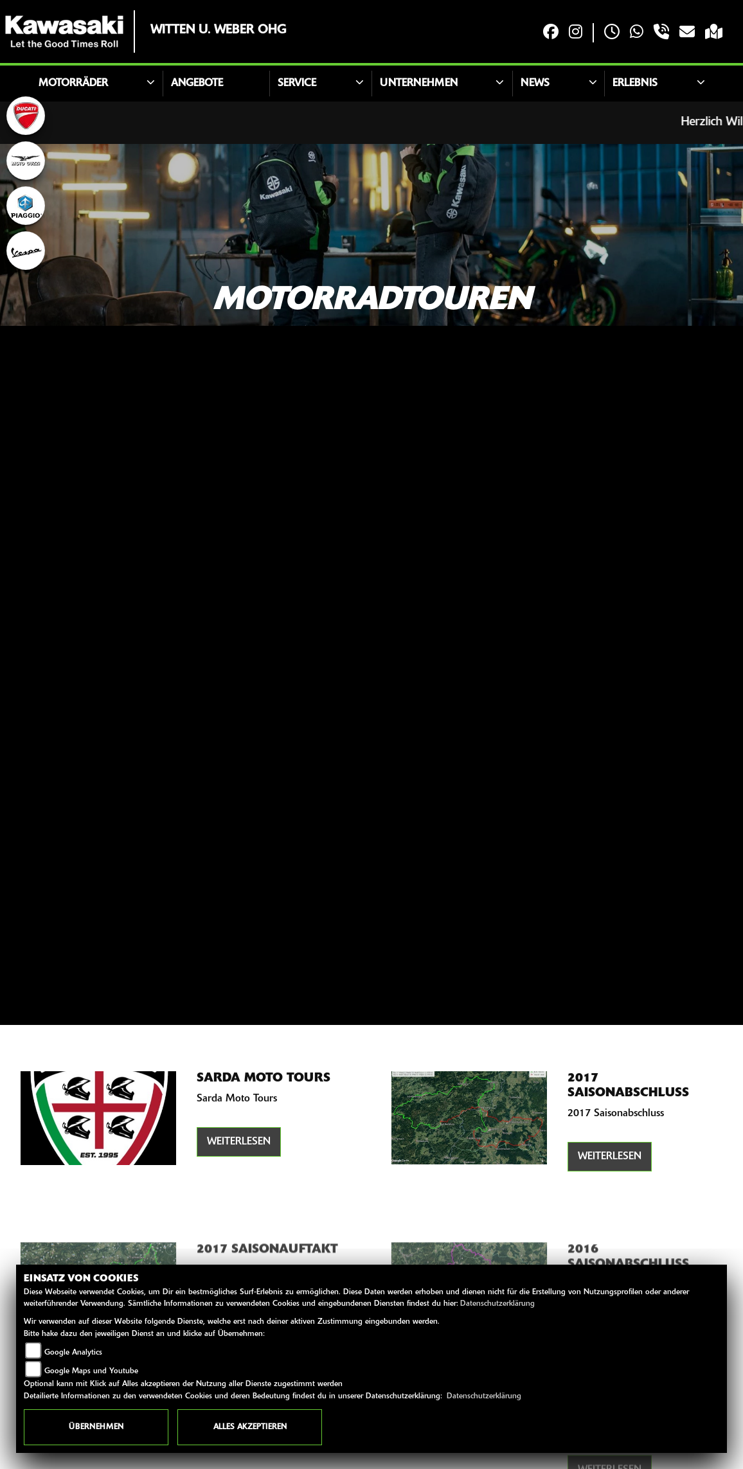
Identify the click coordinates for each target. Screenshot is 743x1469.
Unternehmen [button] (419, 83)
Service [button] (297, 83)
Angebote (197, 83)
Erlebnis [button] (635, 83)
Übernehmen (96, 1427)
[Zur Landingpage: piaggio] (25, 205)
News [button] (535, 83)
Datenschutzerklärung (497, 1304)
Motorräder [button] (73, 83)
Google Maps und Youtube (91, 1371)
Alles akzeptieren (250, 1427)
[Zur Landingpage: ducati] (25, 115)
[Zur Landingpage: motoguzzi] (25, 160)
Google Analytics (73, 1353)
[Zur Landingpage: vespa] (25, 250)
